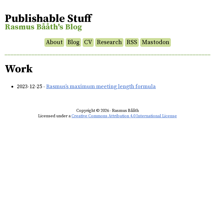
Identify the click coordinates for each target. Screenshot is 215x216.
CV (88, 42)
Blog (73, 42)
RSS (131, 42)
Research (109, 42)
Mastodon (155, 42)
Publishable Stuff (48, 19)
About (54, 42)
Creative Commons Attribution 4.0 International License (124, 116)
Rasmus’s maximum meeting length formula (101, 86)
